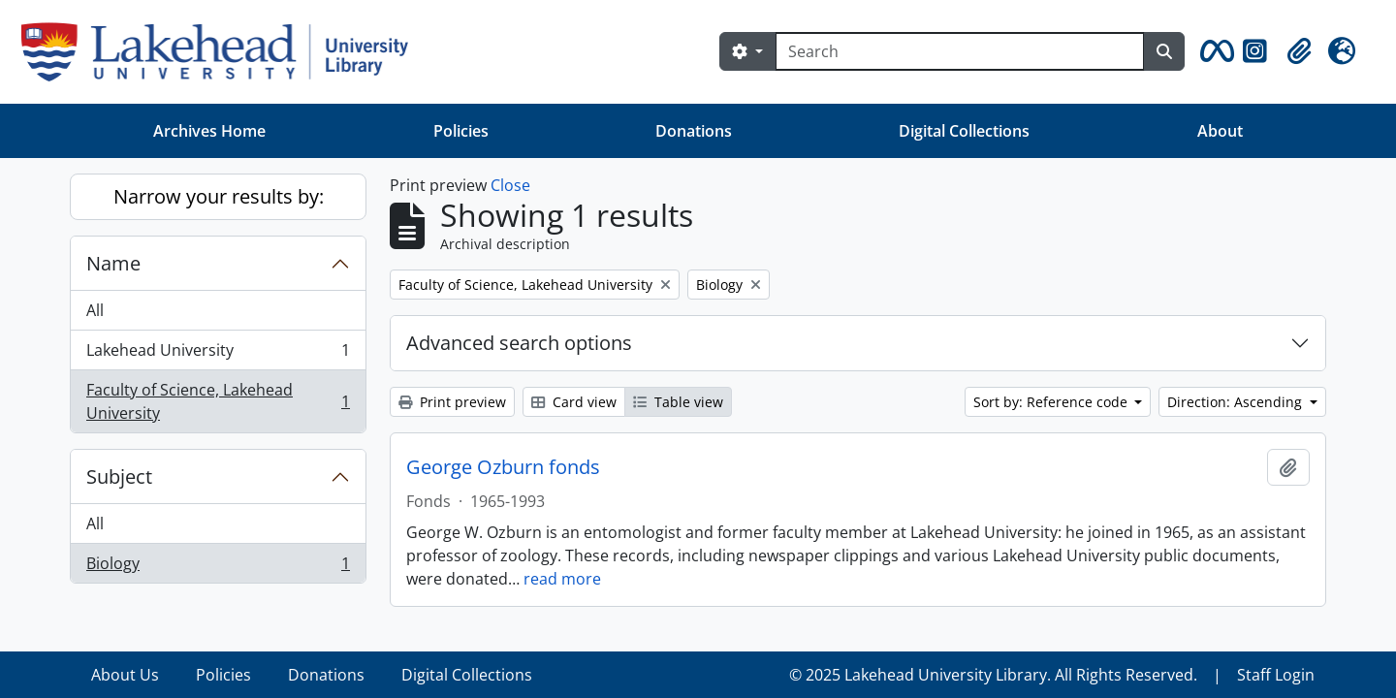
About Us (125, 674)
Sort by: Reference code (1052, 402)
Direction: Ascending (1236, 402)
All (95, 310)
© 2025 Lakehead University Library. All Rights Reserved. (993, 674)
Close (510, 185)
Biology (217, 567)
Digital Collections (964, 131)
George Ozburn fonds (503, 467)
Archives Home (209, 131)
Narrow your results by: (218, 196)
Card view (574, 402)
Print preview (452, 402)
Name (113, 263)
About (1220, 131)
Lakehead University (217, 354)
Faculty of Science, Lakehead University (217, 401)
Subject (119, 476)
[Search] (960, 51)
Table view (678, 402)
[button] (1213, 51)
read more (562, 578)
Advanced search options (519, 343)
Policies (461, 131)
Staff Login (1276, 674)
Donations (693, 131)
